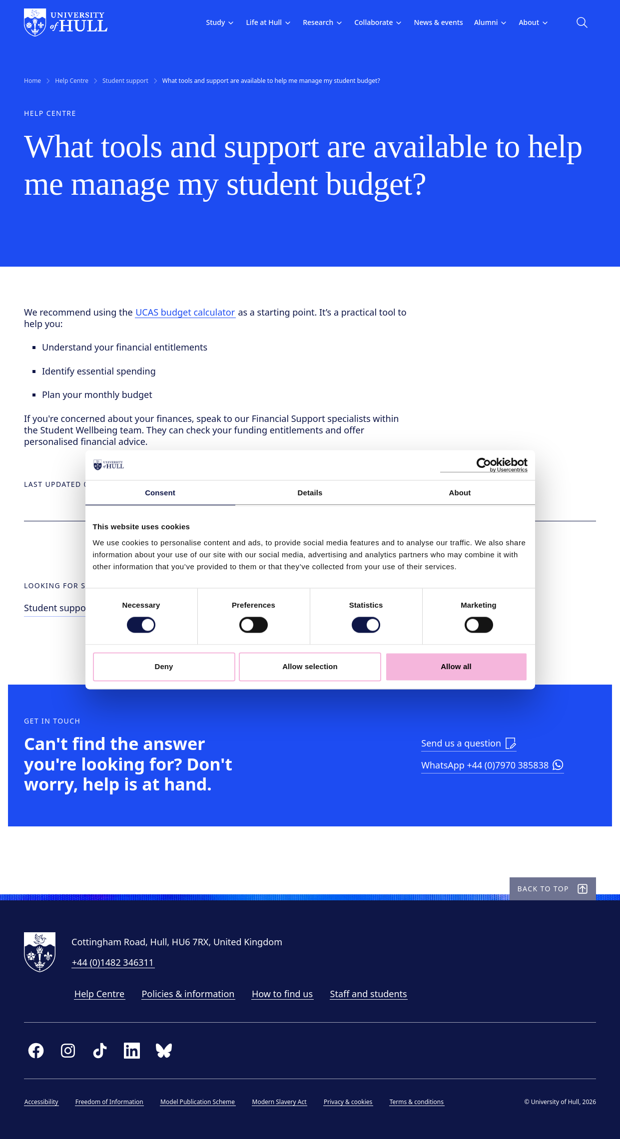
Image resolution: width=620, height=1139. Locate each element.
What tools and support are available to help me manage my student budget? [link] (271, 81)
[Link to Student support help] (77, 609)
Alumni (491, 22)
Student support (125, 81)
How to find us (282, 994)
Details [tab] (310, 492)
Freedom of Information (109, 1102)
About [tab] (460, 492)
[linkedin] (132, 1051)
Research (323, 22)
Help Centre (71, 81)
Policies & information (187, 994)
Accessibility (41, 1102)
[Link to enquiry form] (469, 744)
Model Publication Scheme (197, 1102)
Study (220, 22)
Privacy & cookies (348, 1102)
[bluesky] (164, 1051)
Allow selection (310, 666)
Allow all (456, 666)
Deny (163, 666)
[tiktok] (100, 1051)
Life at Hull (269, 22)
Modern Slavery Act (279, 1102)
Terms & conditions (417, 1102)
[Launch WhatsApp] (493, 766)
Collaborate (378, 22)
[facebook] (36, 1051)
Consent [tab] (160, 492)
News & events (438, 22)
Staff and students (368, 994)
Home (32, 81)
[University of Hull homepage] (65, 22)
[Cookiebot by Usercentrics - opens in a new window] (484, 464)
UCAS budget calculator (185, 312)
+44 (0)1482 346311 (113, 962)
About (534, 22)
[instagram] (68, 1051)
